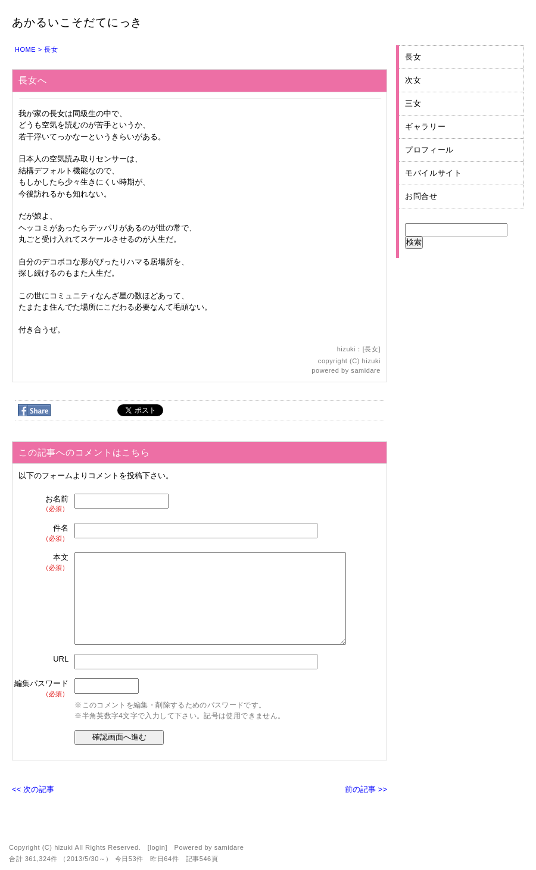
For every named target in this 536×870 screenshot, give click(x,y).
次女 (413, 80)
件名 (41, 533)
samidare (366, 370)
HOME (25, 49)
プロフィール (429, 149)
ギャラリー (425, 126)
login (157, 847)
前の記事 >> (366, 789)
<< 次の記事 (33, 789)
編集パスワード (41, 689)
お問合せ (421, 196)
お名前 (41, 504)
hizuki (371, 360)
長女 (51, 49)
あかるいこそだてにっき (77, 22)
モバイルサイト (433, 173)
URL (60, 658)
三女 (413, 103)
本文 (41, 562)
